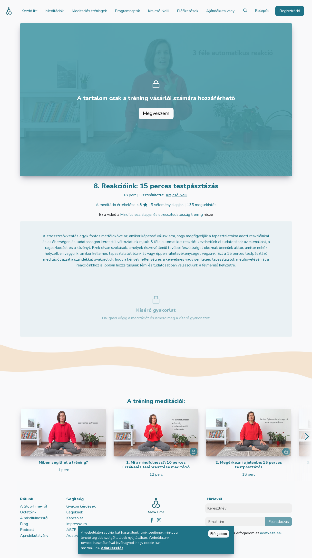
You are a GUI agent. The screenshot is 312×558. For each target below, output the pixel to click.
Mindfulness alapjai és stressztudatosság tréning (161, 214)
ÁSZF (71, 529)
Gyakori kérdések (81, 506)
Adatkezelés (112, 548)
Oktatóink (28, 512)
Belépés (262, 10)
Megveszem (156, 113)
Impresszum (76, 524)
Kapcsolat (74, 518)
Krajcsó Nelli (176, 195)
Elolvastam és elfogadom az (246, 536)
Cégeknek (74, 512)
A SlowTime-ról (33, 506)
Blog (24, 524)
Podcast (27, 529)
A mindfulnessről (34, 518)
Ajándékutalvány (34, 535)
